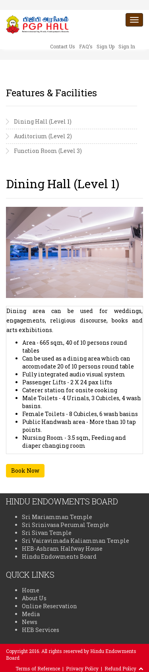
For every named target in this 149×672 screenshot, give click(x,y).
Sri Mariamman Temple (57, 517)
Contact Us (62, 46)
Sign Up (105, 46)
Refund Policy (120, 668)
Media (31, 614)
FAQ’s (86, 46)
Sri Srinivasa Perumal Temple (65, 525)
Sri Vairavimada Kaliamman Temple (75, 540)
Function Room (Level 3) (48, 151)
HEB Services (40, 630)
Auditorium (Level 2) (43, 136)
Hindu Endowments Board (59, 556)
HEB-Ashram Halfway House (62, 548)
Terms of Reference (37, 668)
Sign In (126, 46)
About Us (34, 598)
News (29, 622)
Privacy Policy (82, 668)
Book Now (25, 470)
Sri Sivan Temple (47, 532)
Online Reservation (49, 606)
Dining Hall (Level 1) (43, 121)
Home (30, 590)
